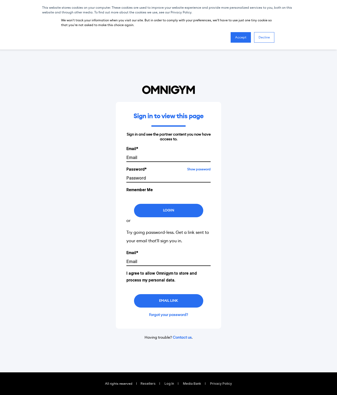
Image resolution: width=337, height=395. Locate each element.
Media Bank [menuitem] (192, 383)
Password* (136, 169)
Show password (199, 169)
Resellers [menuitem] (148, 383)
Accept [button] (240, 37)
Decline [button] (264, 37)
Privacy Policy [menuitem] (221, 383)
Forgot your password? (168, 314)
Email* (132, 148)
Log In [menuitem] (169, 383)
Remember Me (139, 189)
